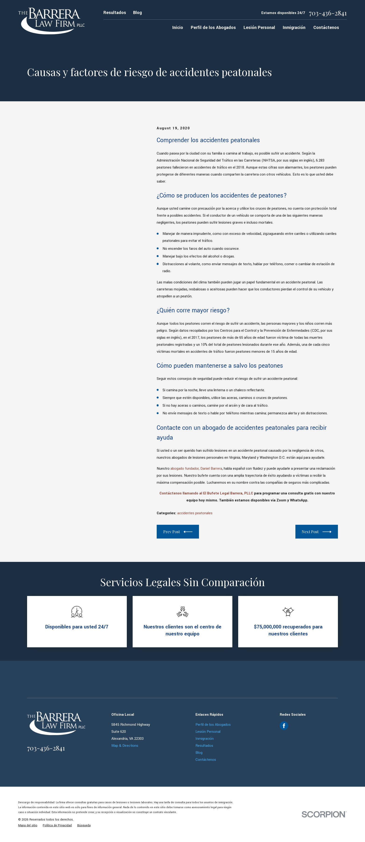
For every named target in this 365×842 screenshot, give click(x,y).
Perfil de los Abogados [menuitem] (213, 28)
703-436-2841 (328, 13)
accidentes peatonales (195, 513)
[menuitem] (27, 825)
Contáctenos (205, 759)
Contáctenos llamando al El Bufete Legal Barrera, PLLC (206, 493)
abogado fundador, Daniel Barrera (196, 468)
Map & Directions (124, 745)
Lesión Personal (207, 731)
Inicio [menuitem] (177, 28)
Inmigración (204, 738)
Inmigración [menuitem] (294, 28)
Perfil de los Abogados (213, 724)
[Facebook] (284, 725)
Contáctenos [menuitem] (326, 28)
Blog (137, 13)
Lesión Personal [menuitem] (259, 28)
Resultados (114, 13)
